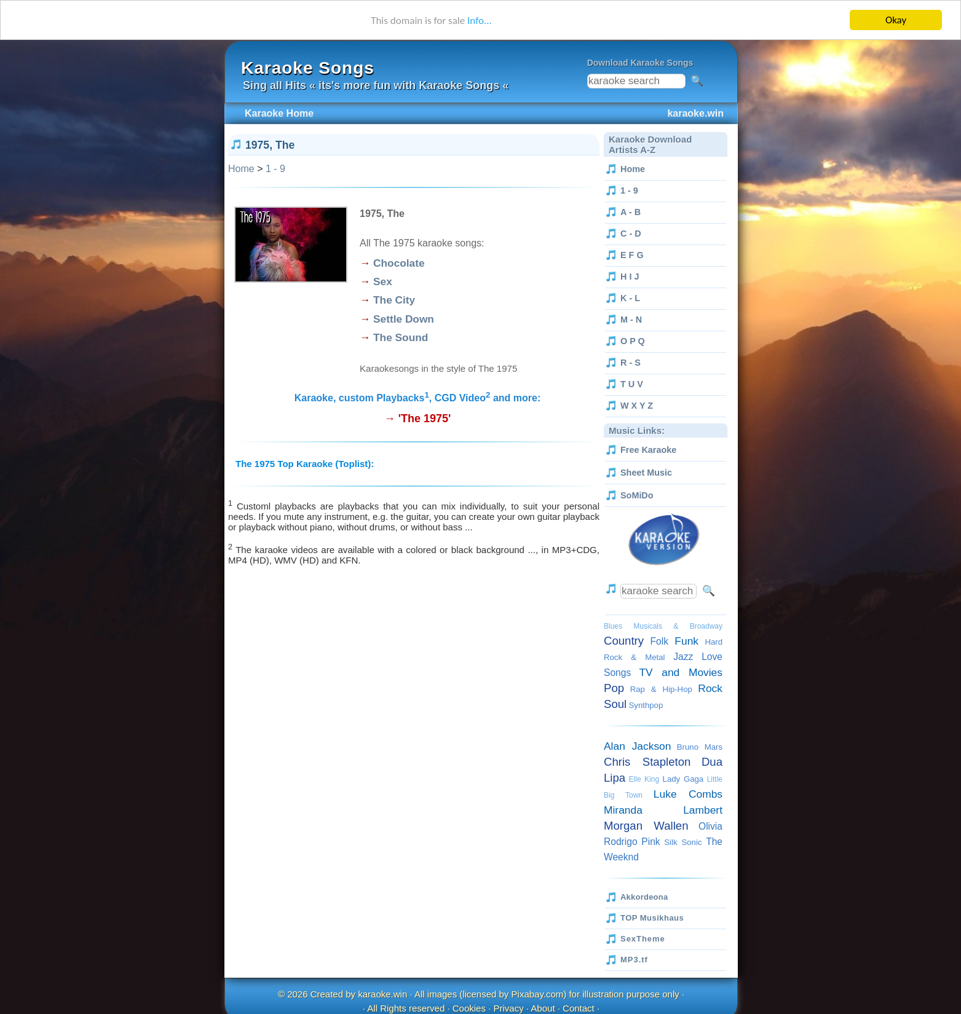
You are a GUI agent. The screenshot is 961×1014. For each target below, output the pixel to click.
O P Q (632, 341)
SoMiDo (637, 495)
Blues (613, 626)
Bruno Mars (699, 747)
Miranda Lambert (663, 810)
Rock (710, 688)
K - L (630, 298)
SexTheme (642, 938)
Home (241, 168)
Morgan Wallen (646, 825)
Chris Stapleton (647, 761)
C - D (630, 233)
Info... (479, 20)
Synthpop (646, 705)
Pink (650, 841)
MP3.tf (634, 959)
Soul (615, 704)
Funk (686, 641)
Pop (614, 688)
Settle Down (403, 319)
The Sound (400, 337)
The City (394, 300)
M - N (631, 319)
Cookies (469, 1007)
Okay (895, 20)
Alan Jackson (637, 746)
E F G (632, 255)
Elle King (644, 779)
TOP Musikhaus (652, 917)
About (543, 1007)
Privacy (508, 1007)
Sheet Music (646, 473)
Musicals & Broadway (677, 626)
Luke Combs (688, 794)
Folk (659, 641)
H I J (629, 276)
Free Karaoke (648, 450)
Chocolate (398, 263)
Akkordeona (644, 897)
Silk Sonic (683, 842)
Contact (579, 1007)
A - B (630, 212)
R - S (630, 362)
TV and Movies (680, 672)
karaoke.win (382, 994)
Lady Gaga (683, 779)
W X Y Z (636, 406)
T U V (631, 384)
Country (624, 640)
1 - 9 (275, 168)
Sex (382, 281)
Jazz (683, 656)
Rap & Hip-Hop (661, 689)
